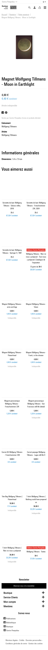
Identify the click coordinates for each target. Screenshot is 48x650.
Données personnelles (33, 640)
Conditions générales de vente (16, 643)
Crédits (21, 640)
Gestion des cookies (35, 643)
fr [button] (43, 2)
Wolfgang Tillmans (9, 126)
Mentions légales (12, 640)
